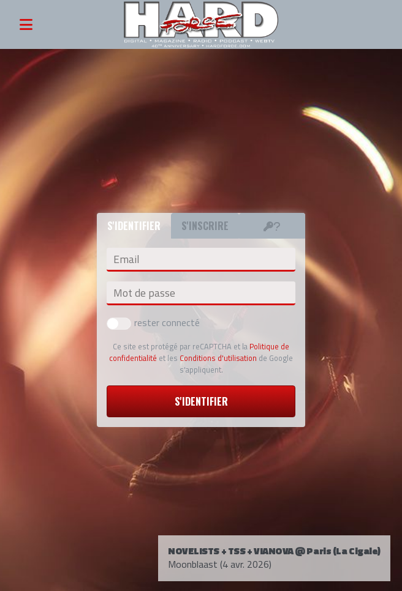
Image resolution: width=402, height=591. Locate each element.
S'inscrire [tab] (205, 225)
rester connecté (153, 322)
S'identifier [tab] (134, 225)
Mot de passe (144, 293)
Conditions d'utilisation (218, 358)
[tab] (272, 226)
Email (126, 259)
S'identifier (201, 401)
